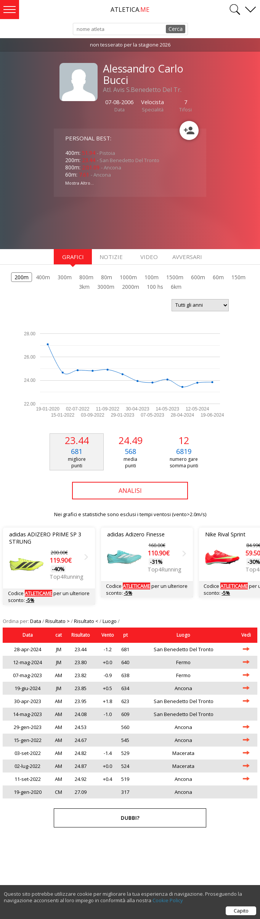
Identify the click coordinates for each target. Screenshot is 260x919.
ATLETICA (130, 9)
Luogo (110, 621)
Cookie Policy (167, 900)
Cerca (176, 28)
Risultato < (87, 621)
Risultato (80, 635)
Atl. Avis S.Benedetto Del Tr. (142, 89)
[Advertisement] (115, 222)
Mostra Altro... (79, 183)
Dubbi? (130, 817)
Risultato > (58, 621)
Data (36, 621)
